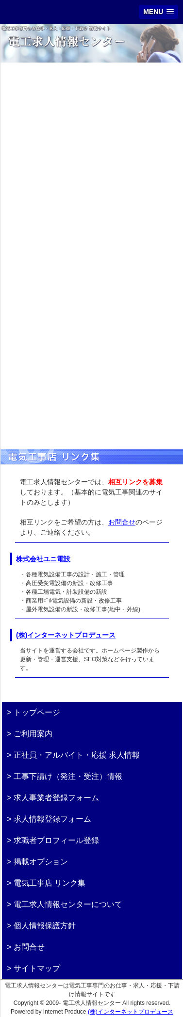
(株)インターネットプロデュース (66, 635)
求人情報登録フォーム (52, 819)
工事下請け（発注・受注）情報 (68, 776)
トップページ (37, 712)
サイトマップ (37, 968)
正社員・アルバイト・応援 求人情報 (77, 755)
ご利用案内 (33, 734)
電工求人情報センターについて (68, 904)
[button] (158, 12)
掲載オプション (41, 862)
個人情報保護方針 (45, 926)
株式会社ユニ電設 (43, 559)
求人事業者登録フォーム (56, 798)
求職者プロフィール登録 (56, 840)
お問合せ (121, 522)
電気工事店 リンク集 (49, 883)
